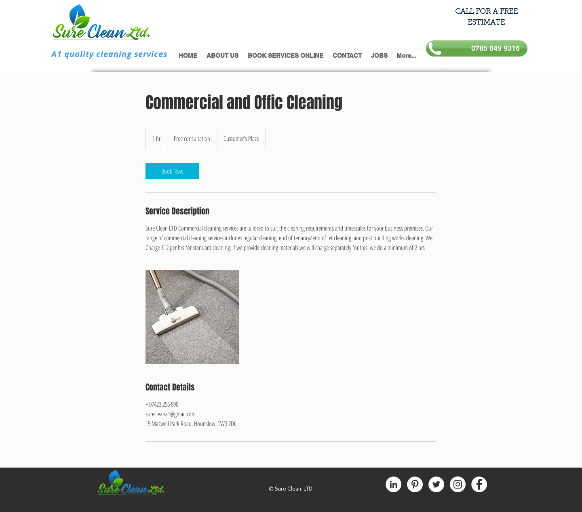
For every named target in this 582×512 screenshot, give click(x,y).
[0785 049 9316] (476, 48)
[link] (172, 171)
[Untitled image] (192, 317)
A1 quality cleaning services (109, 53)
